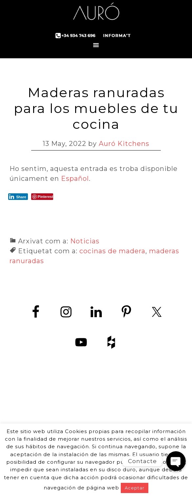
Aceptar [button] (134, 487)
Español (75, 178)
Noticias (84, 241)
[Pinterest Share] (42, 196)
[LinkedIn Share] (18, 196)
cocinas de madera (112, 251)
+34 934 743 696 (102, 422)
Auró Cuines (96, 13)
